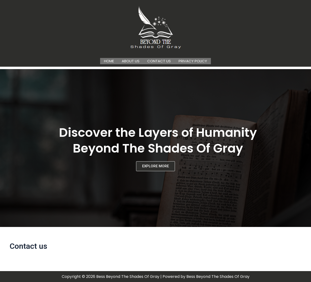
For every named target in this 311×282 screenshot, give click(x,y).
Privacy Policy (193, 60)
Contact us (159, 60)
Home (109, 60)
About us (130, 60)
